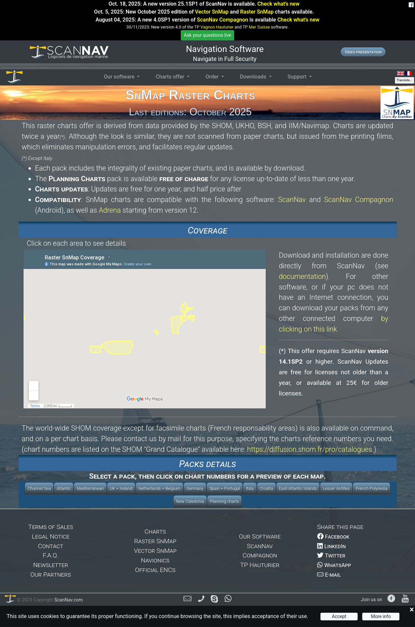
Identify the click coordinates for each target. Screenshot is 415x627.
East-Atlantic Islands (298, 488)
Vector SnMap (212, 12)
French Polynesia (371, 488)
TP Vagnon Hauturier (213, 27)
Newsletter (50, 565)
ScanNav (292, 199)
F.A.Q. (50, 555)
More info (381, 616)
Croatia (266, 488)
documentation (302, 276)
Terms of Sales (50, 527)
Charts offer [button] (170, 77)
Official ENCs (155, 570)
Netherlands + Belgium (159, 488)
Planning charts (224, 501)
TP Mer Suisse (256, 27)
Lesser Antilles (336, 488)
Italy (249, 488)
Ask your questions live (207, 35)
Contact (50, 546)
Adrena (110, 210)
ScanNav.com (68, 599)
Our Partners (50, 574)
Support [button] (298, 77)
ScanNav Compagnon (222, 20)
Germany (194, 488)
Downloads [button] (253, 77)
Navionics (155, 560)
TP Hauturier (259, 565)
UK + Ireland (121, 488)
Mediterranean (90, 488)
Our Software (260, 536)
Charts (155, 531)
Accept (339, 616)
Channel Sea (39, 488)
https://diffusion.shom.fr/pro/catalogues (309, 449)
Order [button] (212, 77)
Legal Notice (51, 536)
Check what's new (278, 4)
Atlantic (64, 488)
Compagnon (259, 555)
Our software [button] (120, 77)
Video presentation (363, 51)
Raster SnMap (257, 12)
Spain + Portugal (224, 488)
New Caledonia (190, 501)
